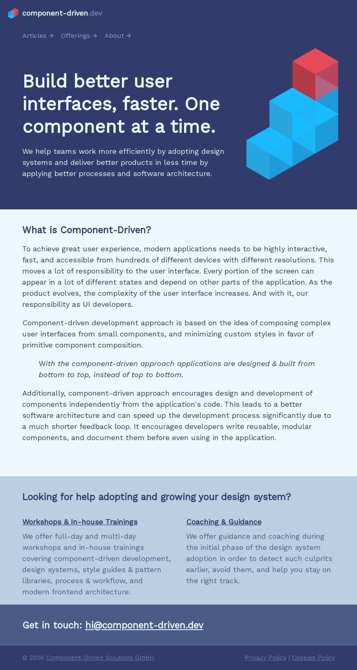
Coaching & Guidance (223, 521)
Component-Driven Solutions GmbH (100, 657)
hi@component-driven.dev (144, 625)
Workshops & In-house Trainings (80, 521)
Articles (34, 35)
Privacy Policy (265, 657)
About (114, 35)
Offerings (75, 35)
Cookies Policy (313, 657)
